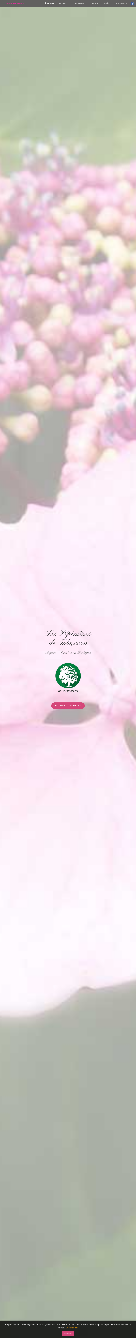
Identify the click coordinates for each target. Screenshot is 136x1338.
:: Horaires (78, 3)
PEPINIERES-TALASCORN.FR (13, 3)
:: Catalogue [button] (120, 3)
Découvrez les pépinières (68, 705)
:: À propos (48, 3)
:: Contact (93, 3)
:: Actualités (63, 3)
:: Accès (105, 3)
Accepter (68, 1333)
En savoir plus (72, 1328)
